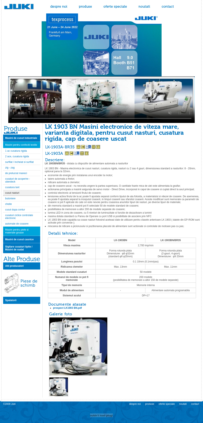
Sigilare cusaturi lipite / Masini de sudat (18, 248)
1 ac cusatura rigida (16, 150)
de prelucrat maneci (16, 173)
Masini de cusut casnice (19, 239)
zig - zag (10, 167)
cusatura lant (12, 187)
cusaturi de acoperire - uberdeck (17, 180)
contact (168, 6)
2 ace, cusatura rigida (17, 156)
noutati (144, 6)
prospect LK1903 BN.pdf (67, 307)
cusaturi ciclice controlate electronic (19, 217)
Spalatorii (11, 300)
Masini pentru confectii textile (21, 144)
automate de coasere (17, 223)
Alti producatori (14, 265)
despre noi (59, 6)
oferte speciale (115, 6)
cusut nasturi (12, 192)
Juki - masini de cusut (24, 6)
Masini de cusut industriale (21, 138)
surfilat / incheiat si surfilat (19, 162)
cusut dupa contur (15, 209)
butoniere (10, 198)
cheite (8, 204)
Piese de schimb (21, 283)
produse (85, 6)
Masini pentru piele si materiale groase (17, 231)
